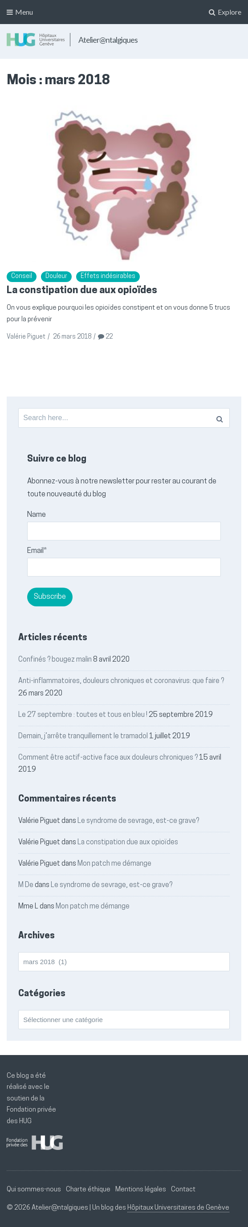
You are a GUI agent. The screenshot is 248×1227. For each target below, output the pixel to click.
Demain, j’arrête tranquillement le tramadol (83, 736)
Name (123, 525)
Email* (123, 562)
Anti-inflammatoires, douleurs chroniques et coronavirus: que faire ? (121, 681)
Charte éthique (88, 1189)
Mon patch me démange (114, 863)
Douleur (56, 276)
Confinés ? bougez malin (55, 659)
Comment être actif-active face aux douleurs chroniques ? (108, 757)
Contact (183, 1189)
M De (25, 885)
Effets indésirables (108, 276)
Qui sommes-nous (34, 1189)
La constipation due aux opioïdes (82, 291)
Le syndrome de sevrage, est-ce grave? (138, 821)
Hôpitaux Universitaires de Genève (178, 1208)
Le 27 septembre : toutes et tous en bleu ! (82, 715)
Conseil (21, 276)
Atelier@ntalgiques (108, 40)
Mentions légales (140, 1189)
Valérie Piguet (26, 337)
